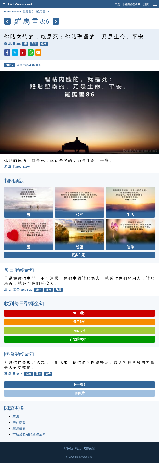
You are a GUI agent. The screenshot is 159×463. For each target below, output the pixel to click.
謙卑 (38, 289)
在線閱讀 (29, 65)
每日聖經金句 (19, 270)
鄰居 (58, 289)
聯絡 (78, 449)
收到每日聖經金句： (26, 304)
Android (79, 330)
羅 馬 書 (40, 11)
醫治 (38, 373)
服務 (48, 289)
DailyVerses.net (12, 11)
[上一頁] (7, 21)
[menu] (155, 5)
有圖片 (80, 393)
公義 (28, 373)
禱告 (48, 373)
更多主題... (79, 255)
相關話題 (14, 181)
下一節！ (79, 385)
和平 (34, 43)
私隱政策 (89, 449)
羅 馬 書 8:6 (12, 44)
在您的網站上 (80, 339)
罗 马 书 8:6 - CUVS (17, 167)
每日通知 (79, 313)
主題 (117, 4)
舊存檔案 (19, 422)
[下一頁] (56, 21)
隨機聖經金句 (132, 4)
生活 (43, 43)
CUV (9, 65)
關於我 (68, 449)
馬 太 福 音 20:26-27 (18, 290)
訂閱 (146, 4)
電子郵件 (79, 322)
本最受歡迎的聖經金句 (29, 434)
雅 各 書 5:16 (13, 374)
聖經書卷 (28, 11)
